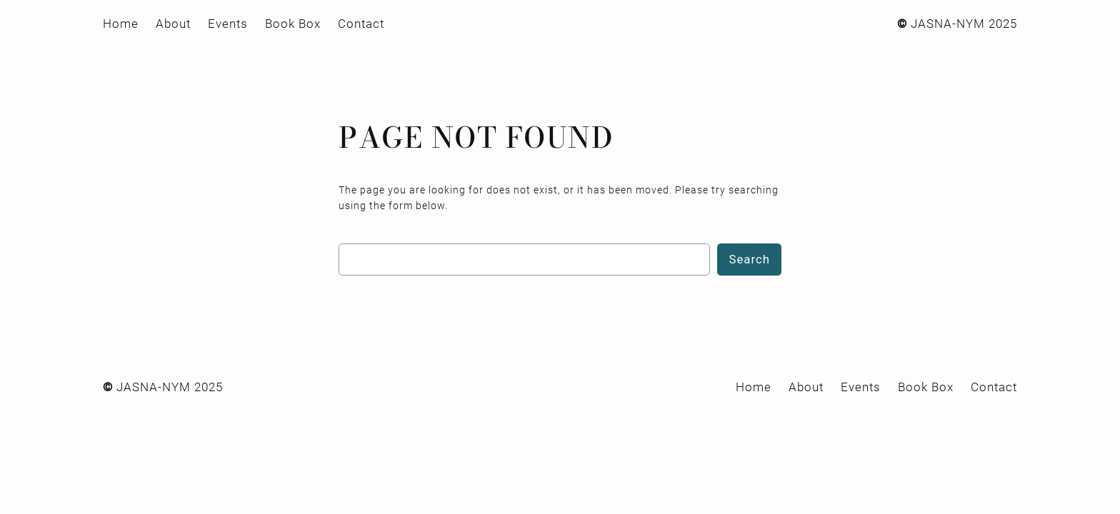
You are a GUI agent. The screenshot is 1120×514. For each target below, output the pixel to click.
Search (749, 259)
